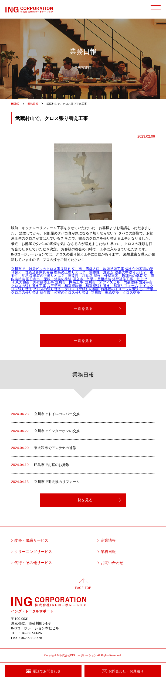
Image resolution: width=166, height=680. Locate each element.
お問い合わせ (112, 563)
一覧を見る (83, 308)
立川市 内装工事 (69, 282)
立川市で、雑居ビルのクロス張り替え (41, 269)
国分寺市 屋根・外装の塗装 (49, 279)
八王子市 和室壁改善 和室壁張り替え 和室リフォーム (92, 286)
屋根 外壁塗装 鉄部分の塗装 (118, 276)
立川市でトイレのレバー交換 (45, 414)
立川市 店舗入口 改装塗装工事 (98, 269)
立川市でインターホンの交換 (45, 431)
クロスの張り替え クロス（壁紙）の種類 (66, 289)
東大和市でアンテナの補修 (43, 448)
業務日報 (108, 552)
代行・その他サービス (33, 563)
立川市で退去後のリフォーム (45, 482)
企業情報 (108, 540)
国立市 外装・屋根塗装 (92, 279)
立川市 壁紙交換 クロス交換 (115, 293)
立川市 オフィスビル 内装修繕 (111, 282)
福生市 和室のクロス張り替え (64, 293)
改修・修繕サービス (31, 540)
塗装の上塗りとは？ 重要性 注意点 (84, 272)
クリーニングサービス (33, 552)
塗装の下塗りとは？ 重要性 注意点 (63, 276)
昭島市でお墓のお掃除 (40, 465)
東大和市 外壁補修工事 (34, 282)
